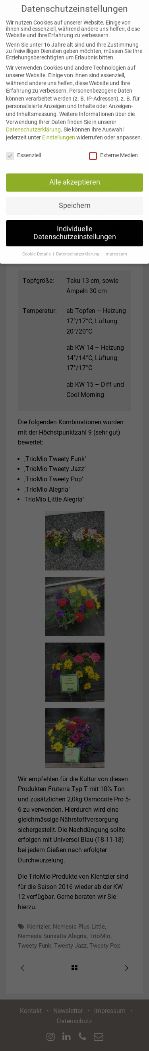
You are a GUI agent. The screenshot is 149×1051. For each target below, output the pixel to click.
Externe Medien (113, 148)
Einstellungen (58, 130)
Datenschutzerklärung (33, 122)
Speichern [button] (75, 198)
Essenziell (23, 148)
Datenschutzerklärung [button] (78, 247)
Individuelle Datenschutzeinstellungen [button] (74, 226)
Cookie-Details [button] (37, 247)
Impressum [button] (115, 247)
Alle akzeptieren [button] (74, 175)
